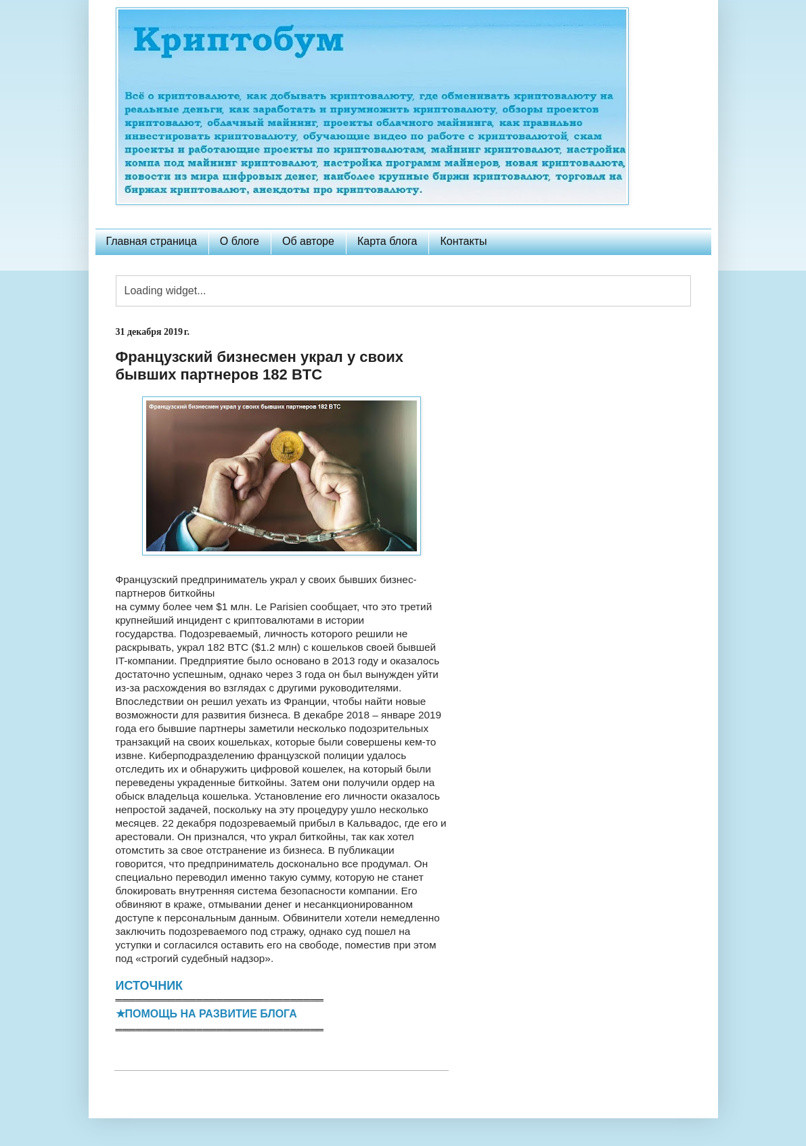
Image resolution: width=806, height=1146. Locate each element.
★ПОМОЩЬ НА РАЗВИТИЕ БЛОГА (206, 1013)
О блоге (239, 241)
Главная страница (151, 241)
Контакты (463, 241)
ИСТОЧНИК (149, 985)
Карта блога (387, 241)
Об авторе (308, 241)
